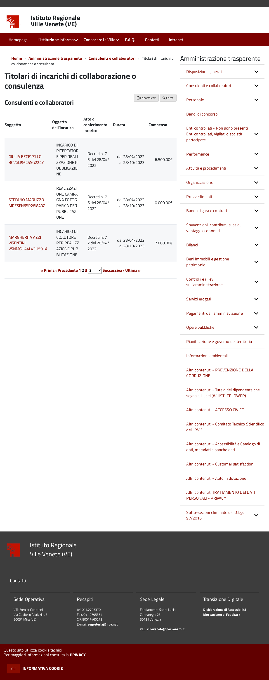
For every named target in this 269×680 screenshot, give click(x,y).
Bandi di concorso (202, 114)
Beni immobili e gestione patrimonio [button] (207, 262)
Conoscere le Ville (99, 40)
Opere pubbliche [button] (200, 327)
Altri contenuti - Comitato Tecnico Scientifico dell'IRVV (225, 427)
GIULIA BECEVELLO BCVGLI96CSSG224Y (26, 159)
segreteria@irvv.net (103, 624)
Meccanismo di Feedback (221, 614)
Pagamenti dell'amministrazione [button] (214, 313)
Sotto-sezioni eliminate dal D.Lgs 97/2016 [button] (215, 515)
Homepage (18, 40)
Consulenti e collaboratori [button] (208, 86)
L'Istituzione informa (56, 40)
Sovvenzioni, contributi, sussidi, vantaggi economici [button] (213, 228)
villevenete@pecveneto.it (165, 629)
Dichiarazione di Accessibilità (224, 609)
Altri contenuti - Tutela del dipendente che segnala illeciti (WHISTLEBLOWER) (223, 393)
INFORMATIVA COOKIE (43, 668)
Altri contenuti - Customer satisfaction (219, 464)
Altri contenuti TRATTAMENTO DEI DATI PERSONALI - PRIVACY (220, 495)
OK (13, 668)
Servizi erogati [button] (198, 299)
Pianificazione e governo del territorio (219, 341)
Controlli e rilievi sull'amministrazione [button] (204, 282)
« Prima (47, 270)
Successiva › (113, 270)
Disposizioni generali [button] (204, 71)
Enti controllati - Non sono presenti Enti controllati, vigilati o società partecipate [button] (217, 134)
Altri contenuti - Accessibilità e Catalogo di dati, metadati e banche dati (223, 447)
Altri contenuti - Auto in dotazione (216, 478)
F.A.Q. (130, 40)
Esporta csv (146, 97)
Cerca (168, 97)
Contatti (152, 40)
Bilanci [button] (192, 245)
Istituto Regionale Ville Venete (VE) (55, 20)
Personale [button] (195, 100)
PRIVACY (78, 655)
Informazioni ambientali (207, 356)
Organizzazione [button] (199, 182)
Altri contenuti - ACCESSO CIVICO (215, 410)
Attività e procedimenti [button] (206, 168)
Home (16, 58)
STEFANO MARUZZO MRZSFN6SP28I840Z (27, 203)
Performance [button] (197, 154)
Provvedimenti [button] (199, 197)
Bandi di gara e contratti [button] (207, 211)
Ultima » (133, 270)
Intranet (176, 40)
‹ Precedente (66, 270)
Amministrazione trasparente (55, 58)
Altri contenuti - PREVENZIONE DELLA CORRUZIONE (219, 373)
